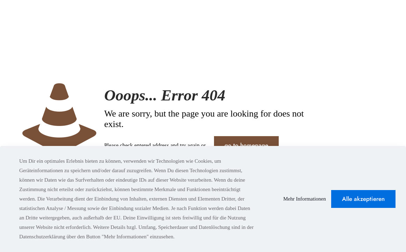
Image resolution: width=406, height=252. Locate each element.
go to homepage (246, 145)
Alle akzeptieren (363, 199)
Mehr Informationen (304, 199)
